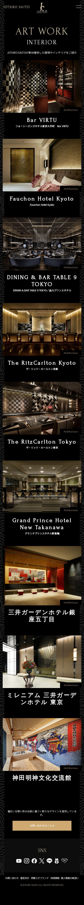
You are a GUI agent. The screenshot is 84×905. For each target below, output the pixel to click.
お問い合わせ (18, 888)
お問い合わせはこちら (42, 834)
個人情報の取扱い (42, 893)
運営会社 (33, 888)
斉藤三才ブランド (51, 888)
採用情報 (68, 888)
